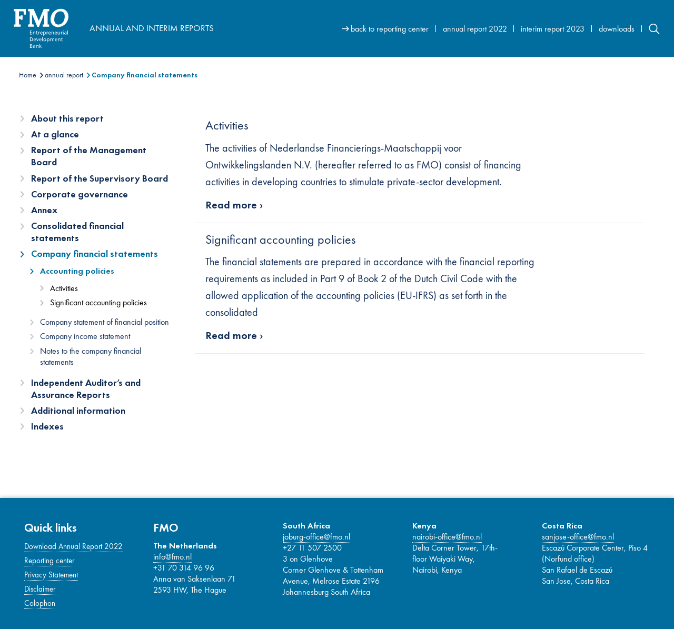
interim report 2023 (552, 28)
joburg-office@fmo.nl (316, 536)
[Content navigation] (100, 276)
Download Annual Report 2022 (73, 546)
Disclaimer (39, 589)
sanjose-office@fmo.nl (578, 536)
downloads (617, 28)
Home (27, 74)
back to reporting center (390, 28)
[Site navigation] (500, 28)
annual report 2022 (475, 28)
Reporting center (49, 560)
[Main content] (425, 236)
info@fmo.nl (172, 556)
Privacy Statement (51, 575)
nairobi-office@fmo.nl (447, 536)
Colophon (39, 603)
